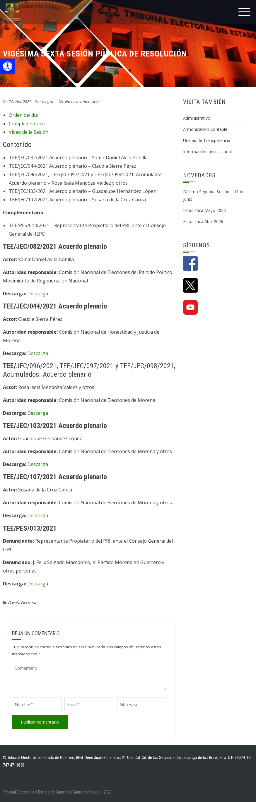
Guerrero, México (87, 792)
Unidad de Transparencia (206, 140)
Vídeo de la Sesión (28, 132)
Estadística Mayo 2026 (204, 210)
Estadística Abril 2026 (203, 221)
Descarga (37, 293)
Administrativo (196, 118)
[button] (7, 66)
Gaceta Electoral (22, 602)
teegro (47, 101)
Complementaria (27, 123)
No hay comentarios (82, 101)
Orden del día (23, 115)
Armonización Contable (205, 129)
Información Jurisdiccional (207, 151)
